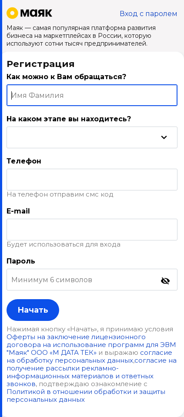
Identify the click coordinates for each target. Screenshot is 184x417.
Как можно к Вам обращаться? (66, 77)
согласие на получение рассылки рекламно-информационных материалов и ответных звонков (92, 372)
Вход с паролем (148, 14)
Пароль (21, 261)
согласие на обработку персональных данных (89, 356)
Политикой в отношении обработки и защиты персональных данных (86, 395)
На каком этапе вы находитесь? (69, 119)
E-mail (18, 211)
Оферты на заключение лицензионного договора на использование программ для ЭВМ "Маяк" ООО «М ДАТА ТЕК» (91, 345)
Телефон (24, 161)
